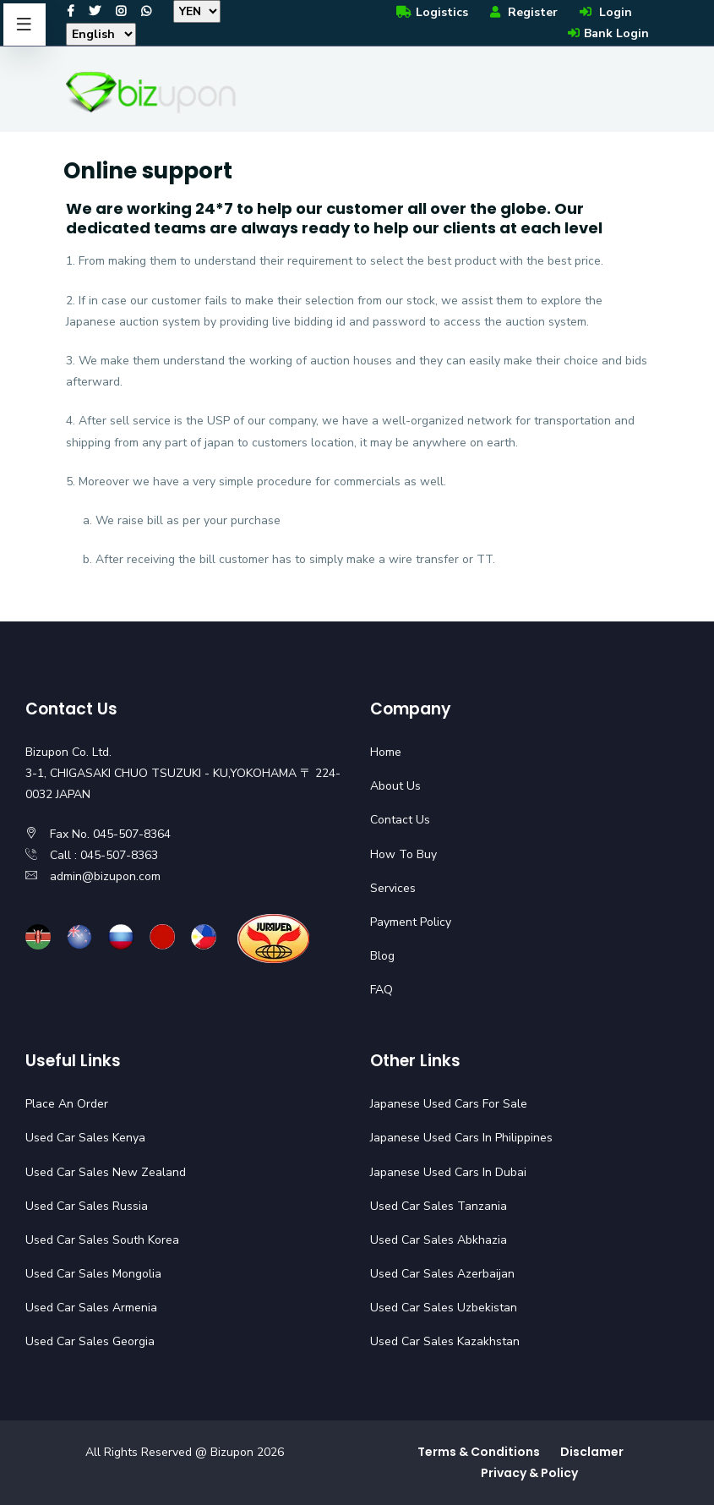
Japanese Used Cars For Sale (448, 1104)
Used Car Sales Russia (86, 1206)
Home (385, 752)
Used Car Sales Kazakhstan (445, 1341)
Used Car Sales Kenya (85, 1138)
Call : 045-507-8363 (104, 855)
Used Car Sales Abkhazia (438, 1240)
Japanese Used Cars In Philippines (461, 1138)
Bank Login (607, 33)
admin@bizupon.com (105, 876)
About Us (395, 786)
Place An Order (66, 1104)
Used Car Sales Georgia (90, 1341)
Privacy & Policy (529, 1472)
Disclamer (592, 1451)
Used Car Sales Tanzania (438, 1206)
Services (393, 888)
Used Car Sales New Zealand (105, 1172)
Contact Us (400, 820)
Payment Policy (410, 922)
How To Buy (403, 854)
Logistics (431, 12)
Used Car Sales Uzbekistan (443, 1308)
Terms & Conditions (478, 1451)
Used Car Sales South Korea (102, 1240)
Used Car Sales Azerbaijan (442, 1274)
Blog (382, 956)
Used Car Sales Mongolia (93, 1274)
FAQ (381, 990)
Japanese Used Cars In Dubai (448, 1172)
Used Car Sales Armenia (91, 1308)
